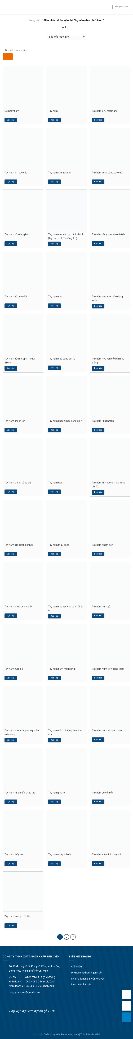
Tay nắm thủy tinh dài (60, 854)
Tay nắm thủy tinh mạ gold (106, 854)
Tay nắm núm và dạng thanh (107, 730)
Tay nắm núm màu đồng (61, 668)
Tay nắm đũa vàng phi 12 (61, 358)
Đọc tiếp (11, 120)
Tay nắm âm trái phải (59, 172)
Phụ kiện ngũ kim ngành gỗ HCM (32, 1011)
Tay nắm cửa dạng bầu (17, 234)
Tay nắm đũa (55, 296)
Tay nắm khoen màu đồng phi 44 (66, 420)
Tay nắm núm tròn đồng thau (108, 668)
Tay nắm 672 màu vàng (105, 110)
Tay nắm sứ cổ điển (102, 792)
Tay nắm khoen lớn (15, 420)
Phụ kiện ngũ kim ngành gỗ (86, 972)
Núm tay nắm (12, 110)
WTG (97, 1034)
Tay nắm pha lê (56, 792)
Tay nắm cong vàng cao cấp (107, 172)
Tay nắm (53, 110)
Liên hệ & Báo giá (81, 984)
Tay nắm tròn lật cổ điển (17, 916)
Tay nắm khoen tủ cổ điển (18, 482)
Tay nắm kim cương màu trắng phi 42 (108, 484)
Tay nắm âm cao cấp (16, 172)
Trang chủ (34, 20)
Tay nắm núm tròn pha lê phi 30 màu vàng (22, 732)
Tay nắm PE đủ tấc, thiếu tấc (20, 792)
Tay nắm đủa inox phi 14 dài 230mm (20, 360)
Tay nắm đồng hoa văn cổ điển (108, 234)
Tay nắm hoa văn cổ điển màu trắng (108, 360)
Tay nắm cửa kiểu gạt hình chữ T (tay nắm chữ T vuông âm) (65, 236)
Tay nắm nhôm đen (102, 544)
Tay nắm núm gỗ (101, 606)
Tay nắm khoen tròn (103, 420)
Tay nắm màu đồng (58, 544)
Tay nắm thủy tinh (14, 854)
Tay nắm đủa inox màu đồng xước (107, 298)
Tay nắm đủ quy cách (16, 296)
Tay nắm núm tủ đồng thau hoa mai (65, 732)
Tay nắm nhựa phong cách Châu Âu (65, 608)
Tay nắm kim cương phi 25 (19, 544)
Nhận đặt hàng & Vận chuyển (87, 978)
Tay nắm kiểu (55, 482)
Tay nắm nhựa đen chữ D (18, 606)
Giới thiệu (76, 966)
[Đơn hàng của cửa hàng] (66, 37)
